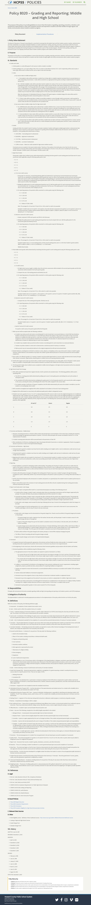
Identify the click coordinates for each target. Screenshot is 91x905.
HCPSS (15, 2)
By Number (77, 2)
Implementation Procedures (45, 34)
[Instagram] (66, 900)
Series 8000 (14, 8)
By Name (67, 2)
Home (9, 8)
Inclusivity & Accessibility (17, 903)
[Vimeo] (71, 900)
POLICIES (34, 2)
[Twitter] (57, 900)
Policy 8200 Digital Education (17, 802)
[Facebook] (61, 900)
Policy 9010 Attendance (15, 806)
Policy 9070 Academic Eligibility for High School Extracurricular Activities (27, 808)
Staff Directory (8, 903)
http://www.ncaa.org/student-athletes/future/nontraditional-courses (56, 817)
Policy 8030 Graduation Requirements (19, 804)
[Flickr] (76, 900)
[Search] (84, 2)
